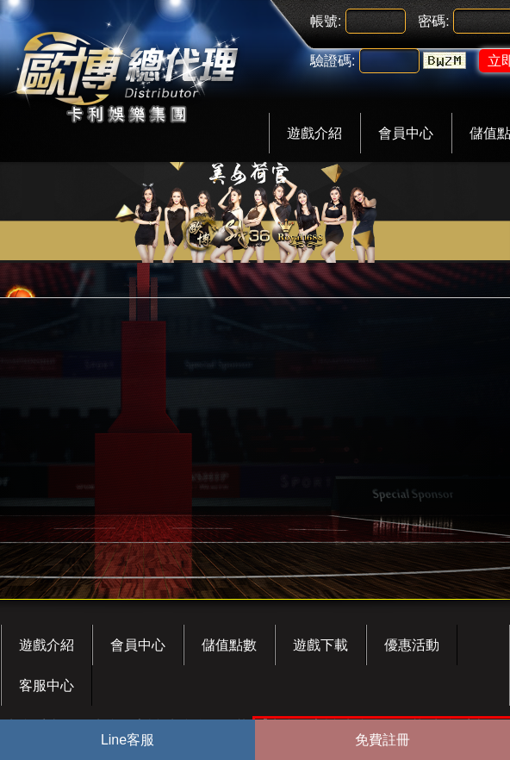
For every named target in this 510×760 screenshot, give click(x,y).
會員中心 (405, 133)
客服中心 (46, 685)
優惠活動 (411, 645)
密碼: (433, 21)
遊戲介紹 (314, 133)
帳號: (325, 21)
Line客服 (127, 739)
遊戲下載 (320, 645)
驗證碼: (332, 60)
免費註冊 (382, 739)
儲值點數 (229, 645)
